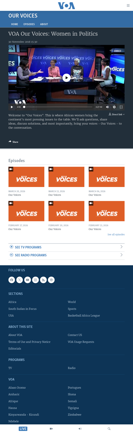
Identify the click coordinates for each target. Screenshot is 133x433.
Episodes (29, 24)
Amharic (14, 394)
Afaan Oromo (17, 387)
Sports (72, 309)
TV (10, 368)
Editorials (14, 348)
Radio (71, 368)
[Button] (13, 142)
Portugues (74, 387)
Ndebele (13, 421)
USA (11, 315)
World (72, 302)
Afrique (13, 401)
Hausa (12, 408)
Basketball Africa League (84, 315)
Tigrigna (73, 408)
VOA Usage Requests (81, 342)
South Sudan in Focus (22, 309)
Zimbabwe (74, 414)
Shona (72, 394)
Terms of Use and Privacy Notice (29, 342)
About (44, 24)
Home (14, 24)
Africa (12, 302)
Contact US (75, 335)
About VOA (15, 335)
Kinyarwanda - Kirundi (23, 414)
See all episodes (116, 234)
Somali (72, 401)
